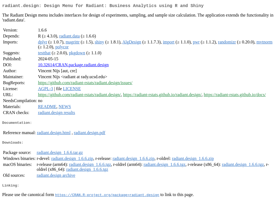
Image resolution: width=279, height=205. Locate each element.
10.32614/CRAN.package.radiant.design (73, 66)
